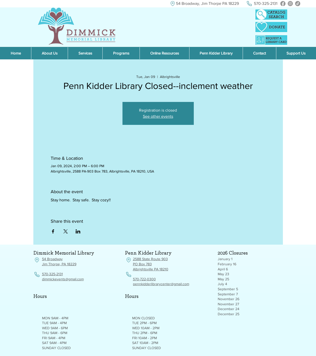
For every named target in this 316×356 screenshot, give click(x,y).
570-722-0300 (144, 279)
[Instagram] (290, 3)
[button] (164, 53)
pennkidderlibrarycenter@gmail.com (161, 284)
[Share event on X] (65, 231)
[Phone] (249, 3)
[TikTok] (297, 3)
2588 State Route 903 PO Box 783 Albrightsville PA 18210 (150, 264)
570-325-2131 (52, 274)
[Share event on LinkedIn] (78, 231)
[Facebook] (282, 3)
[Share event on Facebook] (53, 231)
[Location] (173, 3)
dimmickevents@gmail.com (63, 279)
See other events (158, 116)
